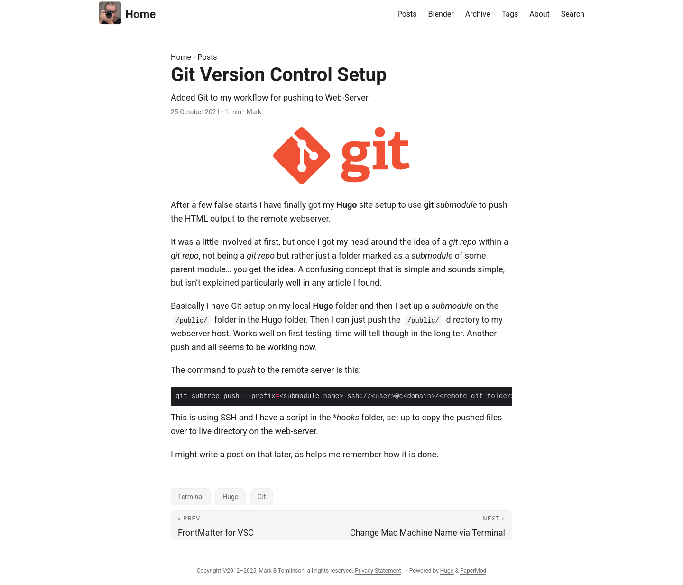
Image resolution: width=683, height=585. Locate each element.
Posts (207, 57)
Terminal (190, 497)
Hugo (230, 497)
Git (262, 497)
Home (127, 12)
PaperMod (473, 570)
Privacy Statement (378, 570)
